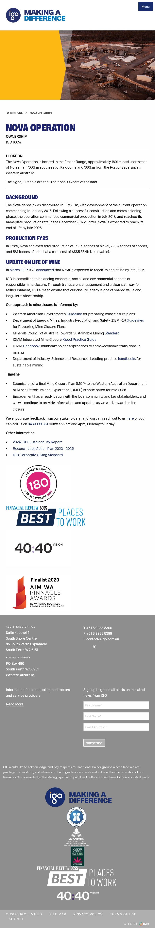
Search (16, 919)
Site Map (57, 914)
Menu (146, 6)
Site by (136, 923)
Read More (15, 704)
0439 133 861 (38, 424)
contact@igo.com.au (102, 639)
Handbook (31, 346)
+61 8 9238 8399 (99, 633)
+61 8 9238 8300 (99, 628)
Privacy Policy (88, 914)
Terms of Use (123, 914)
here (130, 418)
